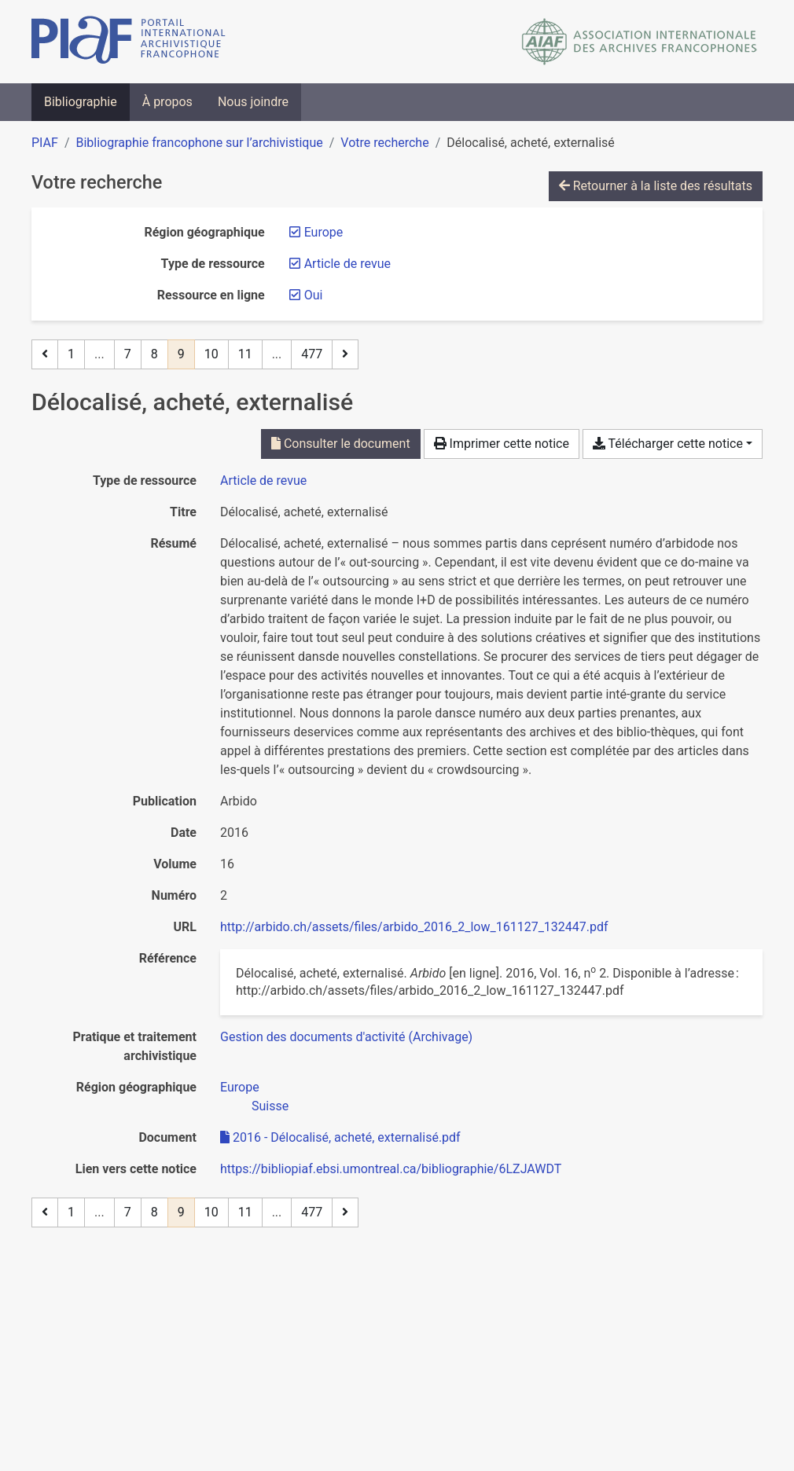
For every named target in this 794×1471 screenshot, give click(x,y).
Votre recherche (384, 142)
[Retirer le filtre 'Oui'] (313, 295)
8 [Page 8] (154, 354)
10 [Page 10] (211, 354)
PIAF (44, 142)
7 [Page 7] (127, 354)
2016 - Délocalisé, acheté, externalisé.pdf (340, 1137)
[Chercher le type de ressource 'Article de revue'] (263, 480)
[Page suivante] (345, 354)
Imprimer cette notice (501, 443)
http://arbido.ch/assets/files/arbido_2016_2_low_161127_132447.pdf (414, 926)
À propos (167, 101)
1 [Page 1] (71, 354)
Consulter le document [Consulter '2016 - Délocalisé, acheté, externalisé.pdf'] (340, 443)
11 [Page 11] (245, 354)
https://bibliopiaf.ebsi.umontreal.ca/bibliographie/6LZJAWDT (390, 1168)
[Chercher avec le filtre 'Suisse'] (270, 1106)
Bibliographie (80, 101)
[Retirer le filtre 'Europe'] (324, 232)
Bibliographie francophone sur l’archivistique (198, 142)
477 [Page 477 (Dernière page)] (311, 354)
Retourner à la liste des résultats (655, 185)
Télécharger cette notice (668, 443)
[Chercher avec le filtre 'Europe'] (239, 1087)
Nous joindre (253, 101)
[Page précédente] (44, 354)
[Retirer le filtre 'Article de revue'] (347, 263)
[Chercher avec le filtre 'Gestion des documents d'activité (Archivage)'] (346, 1036)
